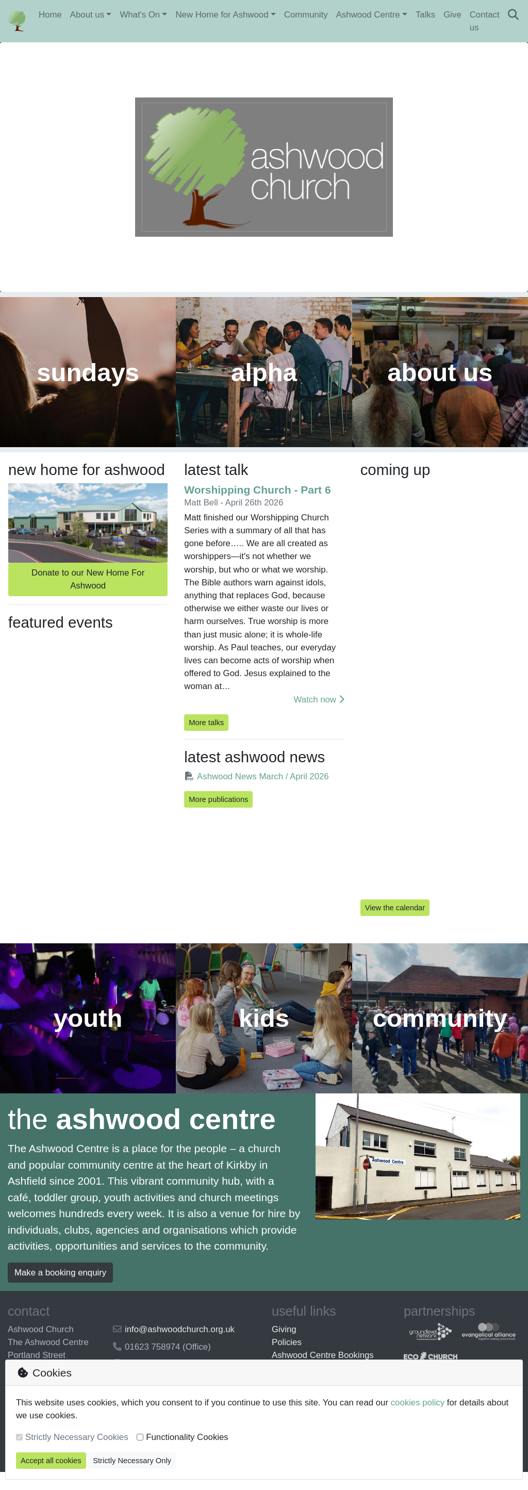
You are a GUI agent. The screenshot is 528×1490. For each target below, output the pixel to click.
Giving (284, 1347)
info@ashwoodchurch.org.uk (180, 1347)
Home (50, 15)
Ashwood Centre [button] (368, 15)
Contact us (485, 21)
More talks (206, 735)
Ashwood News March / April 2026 (256, 789)
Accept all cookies (51, 1460)
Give (452, 15)
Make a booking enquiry (60, 1290)
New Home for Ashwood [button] (221, 15)
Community (306, 15)
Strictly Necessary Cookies (76, 1437)
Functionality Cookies (187, 1437)
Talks (425, 15)
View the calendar (395, 920)
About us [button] (87, 15)
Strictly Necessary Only (132, 1460)
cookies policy (417, 1402)
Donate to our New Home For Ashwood (87, 592)
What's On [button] (140, 15)
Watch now (319, 712)
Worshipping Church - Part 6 (257, 503)
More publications (218, 812)
